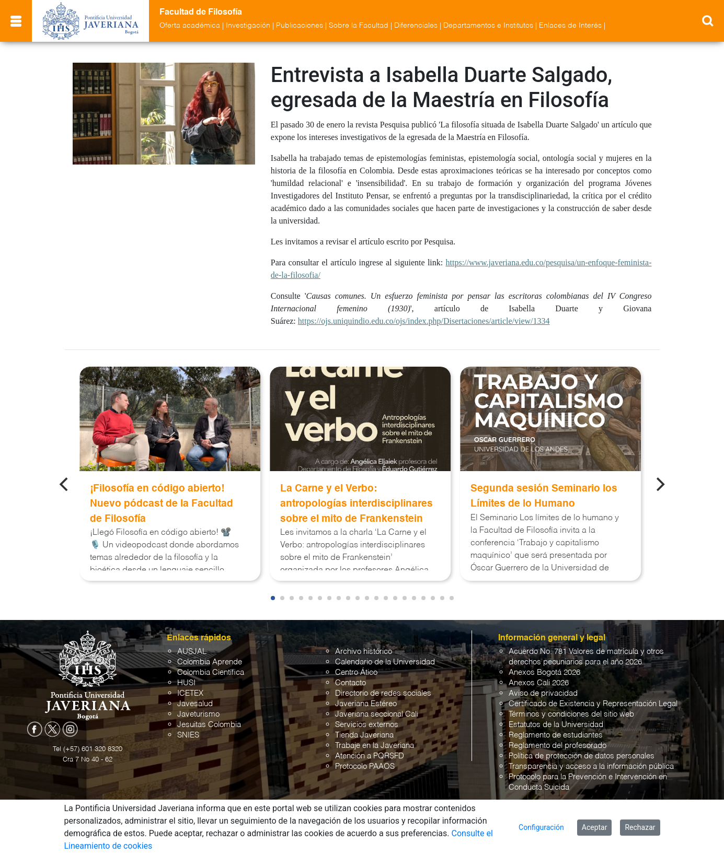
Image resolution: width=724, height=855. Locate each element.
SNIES (188, 735)
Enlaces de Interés (570, 25)
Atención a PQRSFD (369, 756)
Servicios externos (366, 725)
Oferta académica (189, 25)
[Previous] (64, 484)
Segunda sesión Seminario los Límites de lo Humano (543, 496)
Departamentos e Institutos (488, 25)
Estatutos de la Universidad (556, 725)
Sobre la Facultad (358, 25)
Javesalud (195, 704)
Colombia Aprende (209, 662)
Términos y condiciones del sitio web (571, 714)
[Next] (659, 484)
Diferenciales (416, 25)
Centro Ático (356, 672)
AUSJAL (191, 651)
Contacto (350, 683)
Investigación (248, 25)
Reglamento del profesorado (557, 745)
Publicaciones (299, 25)
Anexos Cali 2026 (539, 683)
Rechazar (640, 827)
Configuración (541, 827)
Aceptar (594, 827)
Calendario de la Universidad (385, 662)
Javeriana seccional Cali (376, 714)
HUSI (186, 683)
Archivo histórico (363, 651)
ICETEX (190, 693)
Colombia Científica (210, 672)
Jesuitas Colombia (209, 725)
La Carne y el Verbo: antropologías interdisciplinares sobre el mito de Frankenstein (356, 504)
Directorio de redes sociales (383, 693)
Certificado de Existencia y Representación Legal (593, 704)
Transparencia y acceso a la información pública (591, 766)
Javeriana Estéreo (366, 704)
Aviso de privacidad (543, 693)
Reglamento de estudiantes (556, 735)
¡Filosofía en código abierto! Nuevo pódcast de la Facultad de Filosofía (161, 504)
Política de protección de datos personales (581, 756)
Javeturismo (198, 714)
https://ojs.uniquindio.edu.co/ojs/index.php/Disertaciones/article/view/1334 (424, 321)
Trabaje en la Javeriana (374, 745)
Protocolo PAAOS (365, 766)
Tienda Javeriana (364, 735)
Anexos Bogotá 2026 (544, 672)
